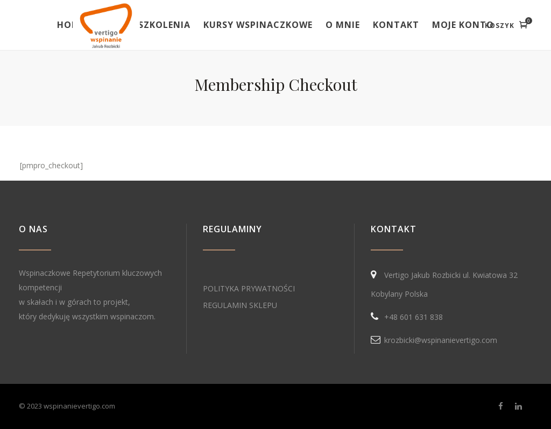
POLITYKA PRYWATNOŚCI (249, 288)
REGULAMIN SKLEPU (240, 305)
